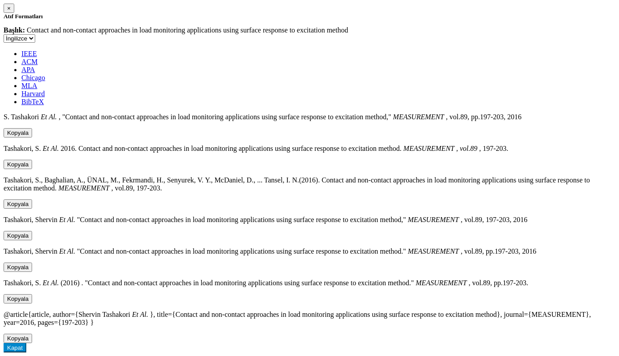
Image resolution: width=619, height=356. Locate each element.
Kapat (15, 347)
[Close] (9, 8)
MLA (29, 85)
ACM (29, 61)
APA (28, 69)
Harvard (33, 93)
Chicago (33, 77)
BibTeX (32, 101)
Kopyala (18, 132)
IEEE (29, 53)
